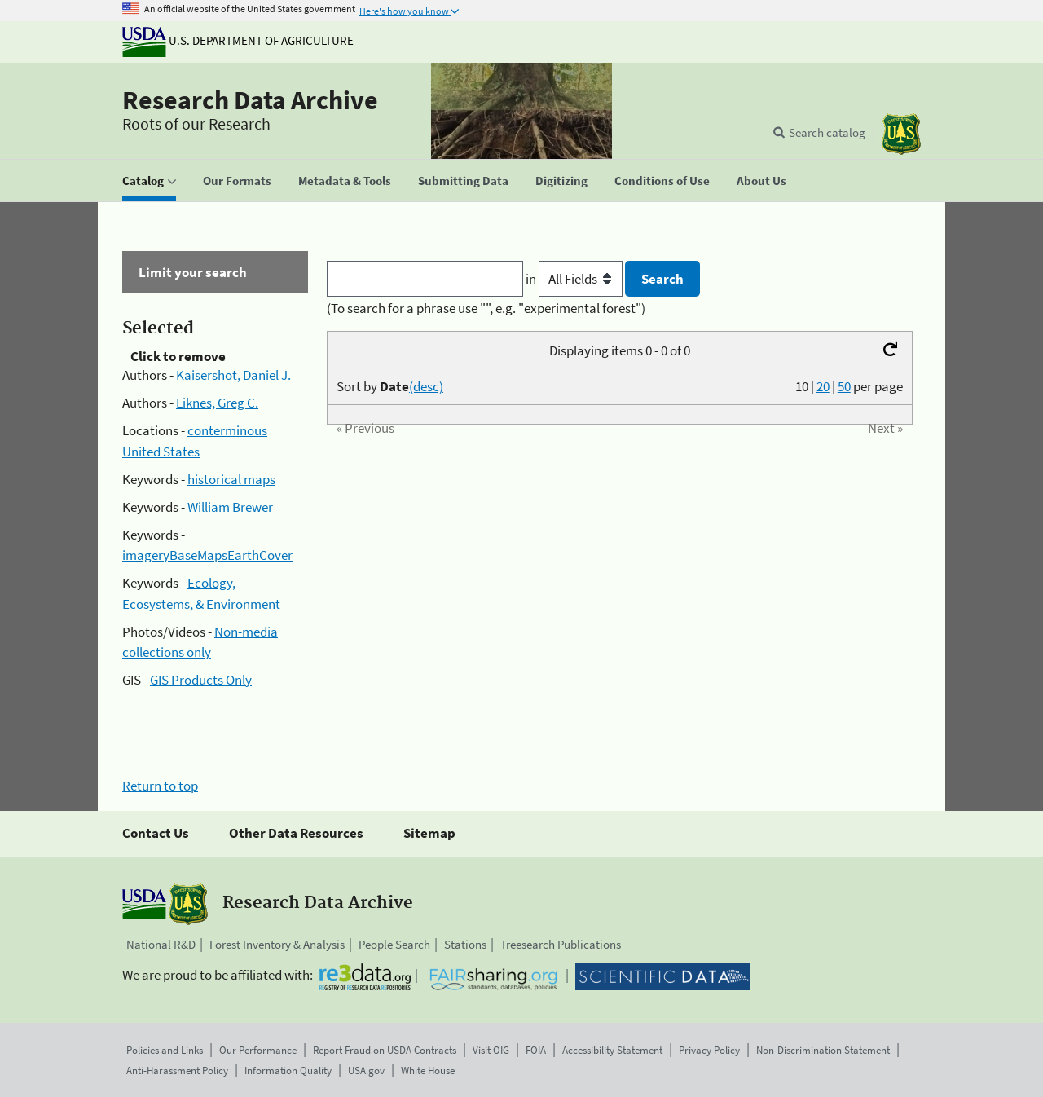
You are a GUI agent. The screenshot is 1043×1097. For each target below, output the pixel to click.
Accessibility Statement (612, 1050)
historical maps (231, 479)
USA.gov (366, 1070)
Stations (465, 944)
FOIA (536, 1050)
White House (428, 1070)
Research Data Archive (250, 100)
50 (844, 386)
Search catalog (827, 132)
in (576, 279)
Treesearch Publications (560, 944)
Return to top (160, 786)
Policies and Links (164, 1050)
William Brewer (230, 507)
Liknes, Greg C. (217, 403)
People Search (394, 944)
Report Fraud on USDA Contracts (384, 1050)
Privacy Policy (709, 1050)
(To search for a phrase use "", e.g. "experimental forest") (486, 308)
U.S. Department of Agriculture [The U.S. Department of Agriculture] (238, 40)
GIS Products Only (201, 680)
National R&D (161, 944)
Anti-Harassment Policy (177, 1070)
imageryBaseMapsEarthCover (207, 555)
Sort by (390, 386)
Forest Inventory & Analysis (277, 944)
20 (823, 386)
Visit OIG (491, 1050)
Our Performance (258, 1050)
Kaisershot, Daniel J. (233, 375)
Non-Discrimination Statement (823, 1050)
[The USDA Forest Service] (901, 134)
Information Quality (288, 1070)
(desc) (426, 386)
